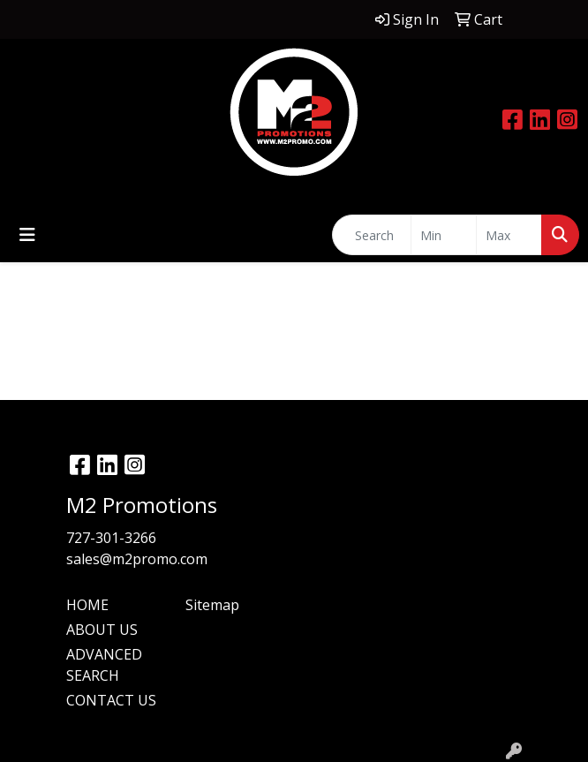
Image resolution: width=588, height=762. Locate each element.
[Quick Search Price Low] (444, 235)
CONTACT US (111, 700)
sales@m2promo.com (136, 559)
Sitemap (212, 605)
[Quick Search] (371, 235)
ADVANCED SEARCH (104, 665)
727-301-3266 (111, 537)
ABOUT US (102, 629)
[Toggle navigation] (27, 235)
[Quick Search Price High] (509, 235)
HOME (87, 605)
